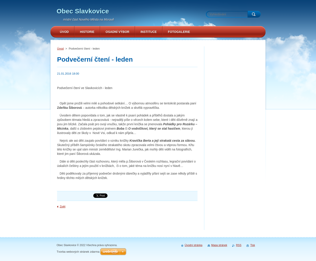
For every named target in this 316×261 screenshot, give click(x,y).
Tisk (252, 245)
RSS (238, 245)
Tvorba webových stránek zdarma (78, 251)
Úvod (60, 48)
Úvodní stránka (194, 245)
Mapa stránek (219, 245)
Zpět (62, 206)
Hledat (254, 14)
